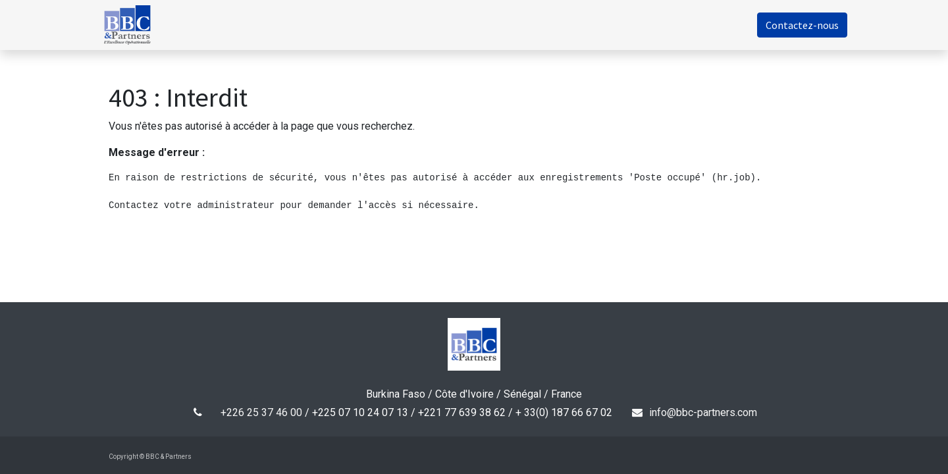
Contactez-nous (794, 25)
